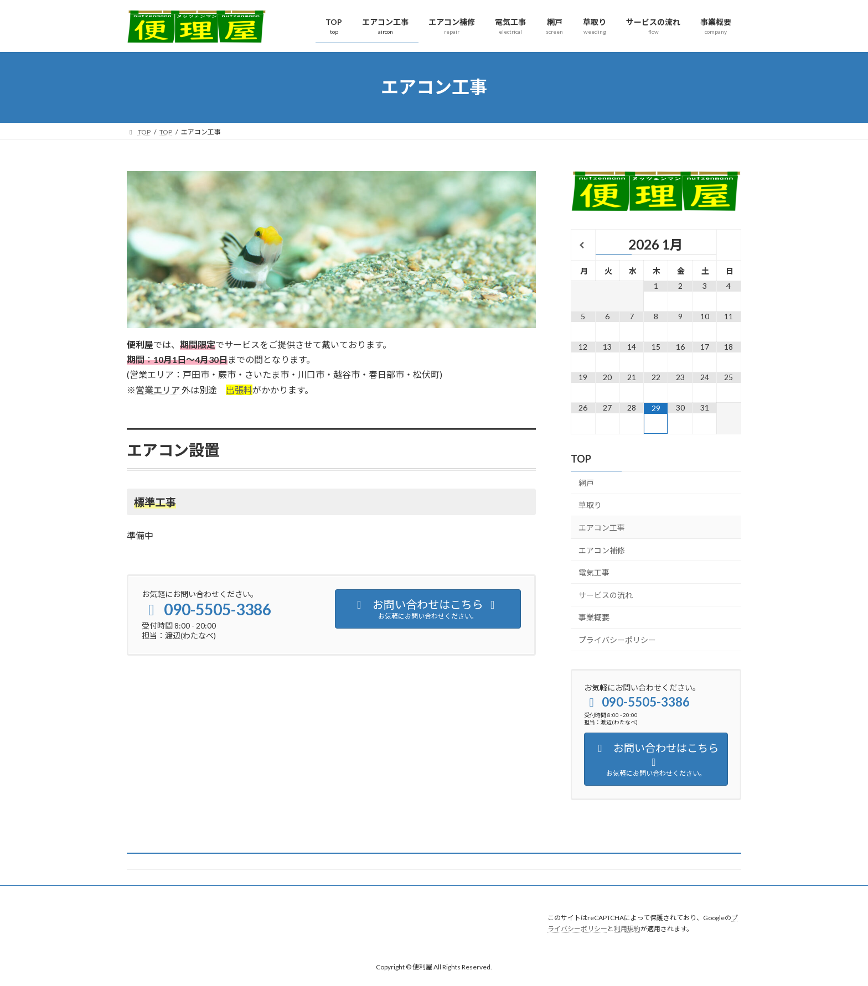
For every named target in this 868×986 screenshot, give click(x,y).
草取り (590, 505)
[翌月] (729, 245)
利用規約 (627, 929)
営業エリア (158, 390)
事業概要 (593, 617)
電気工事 (593, 572)
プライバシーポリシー (617, 640)
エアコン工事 (601, 527)
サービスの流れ (605, 594)
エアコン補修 (601, 549)
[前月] (583, 245)
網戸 (586, 482)
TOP (581, 458)
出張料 (239, 390)
